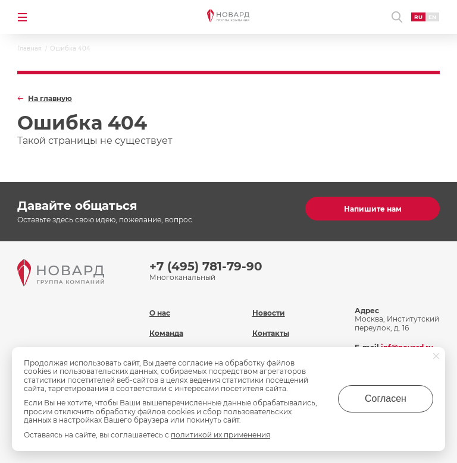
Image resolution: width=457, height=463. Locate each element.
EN (432, 17)
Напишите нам (373, 208)
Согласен (385, 398)
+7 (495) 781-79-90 (205, 266)
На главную (50, 99)
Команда (166, 333)
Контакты (270, 333)
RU (418, 17)
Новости (268, 312)
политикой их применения (220, 434)
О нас (159, 312)
